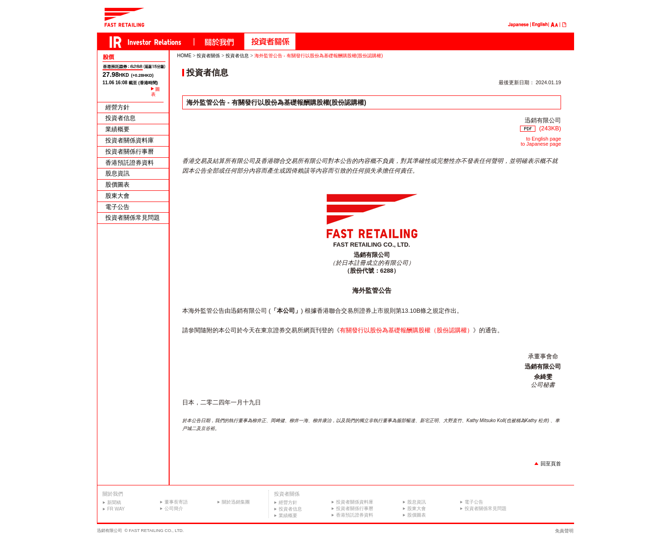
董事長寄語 (176, 501)
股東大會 (117, 196)
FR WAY (116, 508)
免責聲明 (564, 530)
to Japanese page (541, 144)
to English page (543, 138)
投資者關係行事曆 (129, 152)
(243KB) (540, 128)
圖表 (155, 92)
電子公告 (117, 207)
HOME (184, 55)
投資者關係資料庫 (129, 141)
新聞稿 (114, 502)
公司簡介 (173, 508)
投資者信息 (120, 118)
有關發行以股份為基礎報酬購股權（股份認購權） (406, 330)
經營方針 (117, 108)
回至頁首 (551, 463)
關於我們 (113, 494)
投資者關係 (208, 55)
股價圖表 (117, 185)
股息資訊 (117, 174)
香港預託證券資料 (129, 163)
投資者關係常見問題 (132, 218)
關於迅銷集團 (236, 501)
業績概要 (117, 130)
